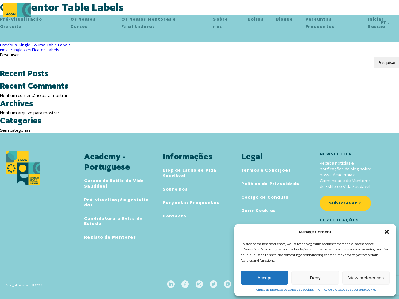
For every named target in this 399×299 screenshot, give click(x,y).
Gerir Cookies (258, 210)
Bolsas (256, 19)
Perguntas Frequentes (191, 202)
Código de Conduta (265, 197)
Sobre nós (175, 189)
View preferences (366, 277)
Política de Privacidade (270, 183)
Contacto (174, 215)
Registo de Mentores (110, 237)
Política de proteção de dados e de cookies (284, 289)
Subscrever (343, 202)
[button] (387, 232)
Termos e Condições (266, 170)
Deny (315, 277)
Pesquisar (9, 54)
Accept (265, 277)
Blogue (284, 19)
